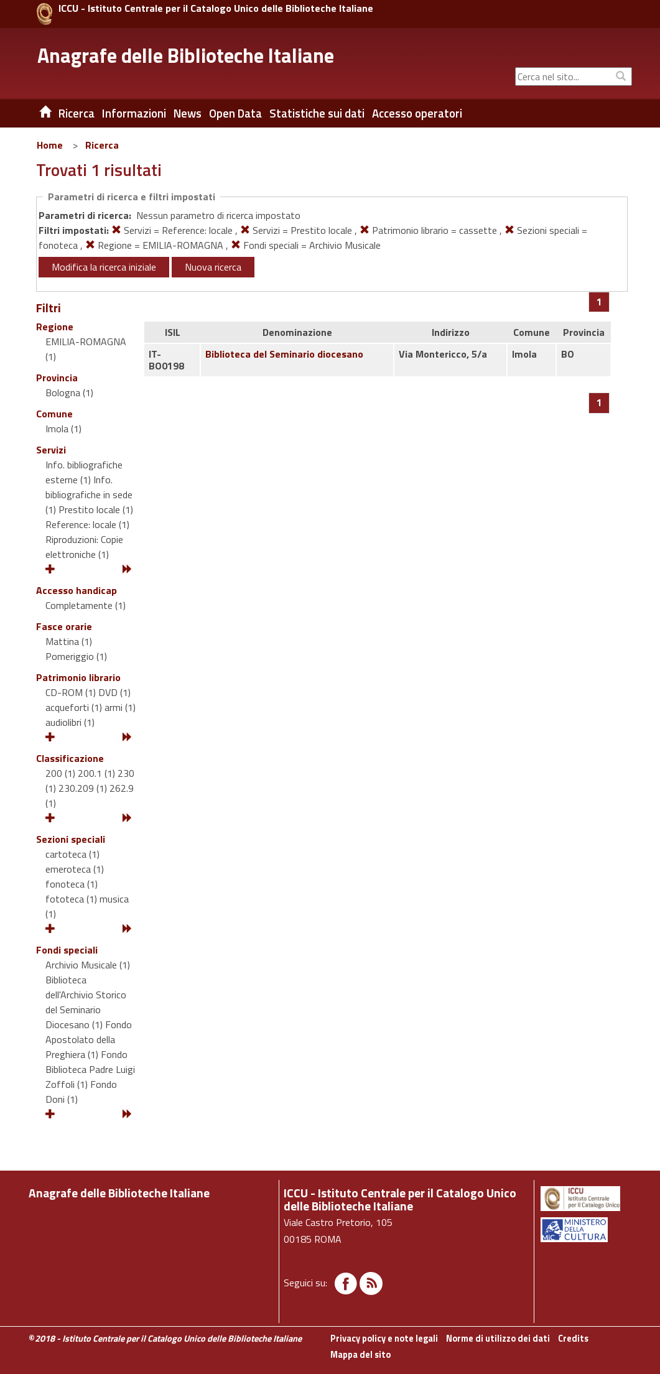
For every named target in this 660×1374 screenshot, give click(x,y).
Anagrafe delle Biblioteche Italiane (185, 55)
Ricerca (102, 144)
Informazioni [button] (134, 113)
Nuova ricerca (213, 266)
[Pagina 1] (599, 301)
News (188, 113)
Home (50, 144)
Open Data (235, 113)
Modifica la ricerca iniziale (104, 266)
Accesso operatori (417, 113)
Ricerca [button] (76, 113)
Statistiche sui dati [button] (317, 113)
